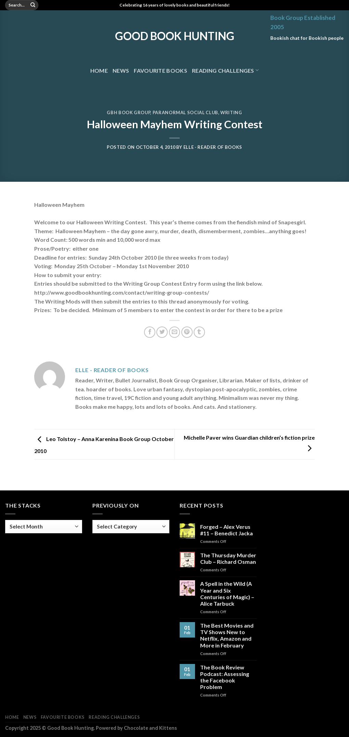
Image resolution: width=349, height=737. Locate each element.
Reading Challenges (225, 70)
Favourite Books (160, 70)
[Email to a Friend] (174, 332)
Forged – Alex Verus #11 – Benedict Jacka (226, 529)
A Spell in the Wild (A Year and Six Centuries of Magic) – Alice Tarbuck (227, 593)
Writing (231, 112)
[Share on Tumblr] (199, 332)
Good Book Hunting (174, 36)
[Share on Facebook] (149, 332)
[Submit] (33, 5)
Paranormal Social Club (185, 112)
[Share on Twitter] (162, 332)
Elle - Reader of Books (212, 147)
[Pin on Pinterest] (187, 332)
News (121, 70)
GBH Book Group (128, 112)
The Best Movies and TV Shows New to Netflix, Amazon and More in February (227, 635)
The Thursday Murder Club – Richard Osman (228, 558)
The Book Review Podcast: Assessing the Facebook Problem (224, 677)
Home (99, 70)
